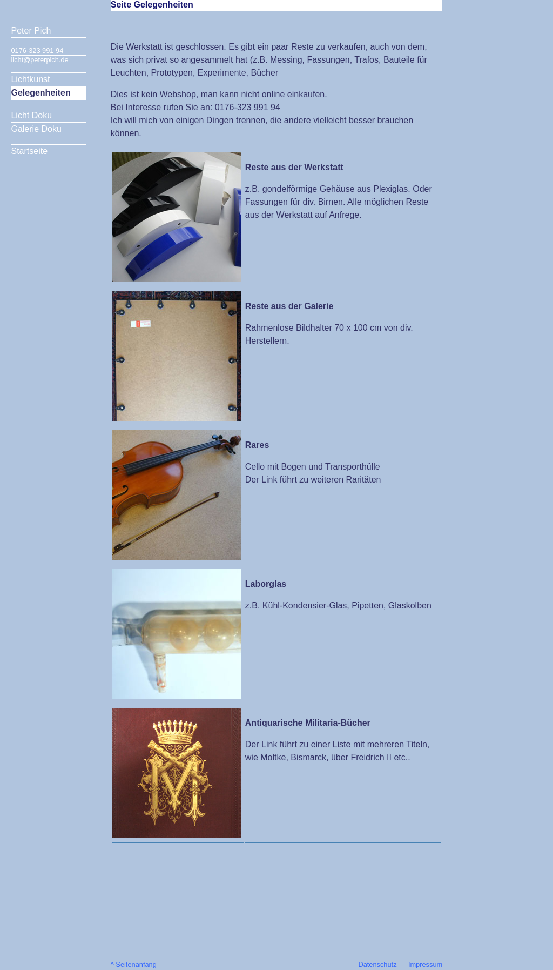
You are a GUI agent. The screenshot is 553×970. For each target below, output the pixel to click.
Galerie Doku (36, 128)
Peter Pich (31, 30)
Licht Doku (31, 115)
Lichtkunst (30, 79)
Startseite (29, 151)
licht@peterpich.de (39, 60)
